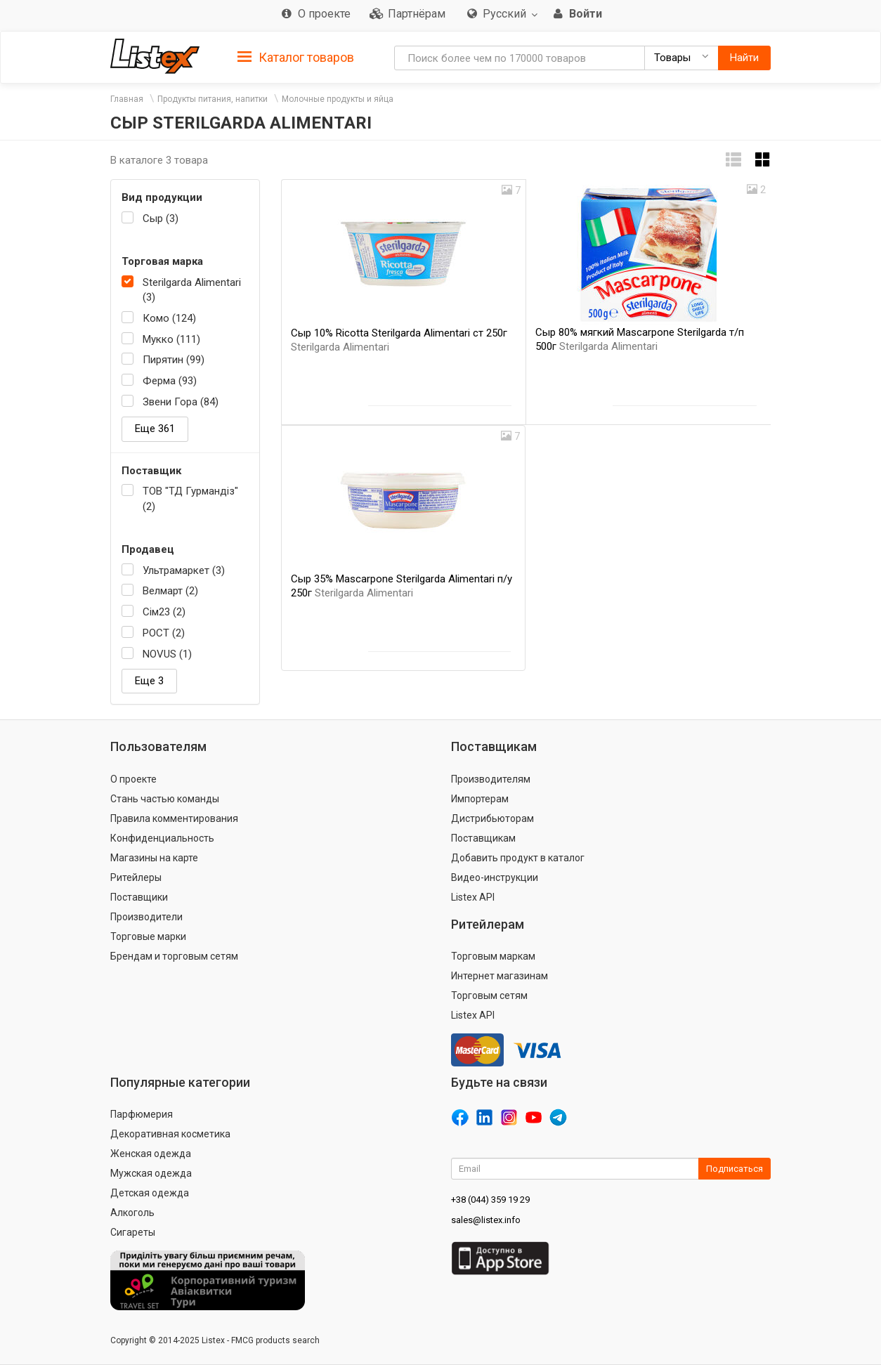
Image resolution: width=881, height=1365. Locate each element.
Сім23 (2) (164, 612)
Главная (126, 99)
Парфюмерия (141, 1114)
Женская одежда (150, 1153)
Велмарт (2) (170, 590)
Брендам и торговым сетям (174, 956)
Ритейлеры (136, 877)
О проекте (133, 779)
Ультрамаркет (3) (184, 570)
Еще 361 (155, 428)
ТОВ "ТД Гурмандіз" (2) (190, 498)
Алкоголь (132, 1212)
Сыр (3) (160, 218)
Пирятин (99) (173, 359)
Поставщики (139, 897)
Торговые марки (148, 936)
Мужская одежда (151, 1173)
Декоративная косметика (170, 1133)
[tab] (296, 56)
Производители (146, 916)
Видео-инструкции (494, 877)
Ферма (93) (170, 380)
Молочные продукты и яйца (337, 99)
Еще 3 (149, 680)
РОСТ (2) (164, 633)
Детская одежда (149, 1193)
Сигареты (132, 1232)
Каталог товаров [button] (295, 57)
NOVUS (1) (167, 654)
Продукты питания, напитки (212, 99)
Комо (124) (169, 318)
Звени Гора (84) (180, 402)
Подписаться (734, 1168)
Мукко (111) (171, 339)
